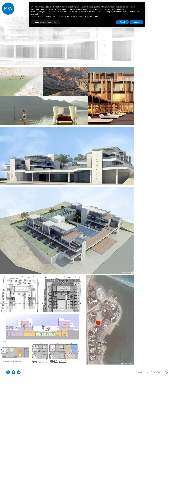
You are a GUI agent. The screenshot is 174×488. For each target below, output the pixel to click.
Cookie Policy (155, 480)
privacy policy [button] (110, 7)
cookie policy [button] (121, 9)
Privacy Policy (141, 480)
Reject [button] (122, 22)
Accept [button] (136, 22)
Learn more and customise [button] (45, 22)
